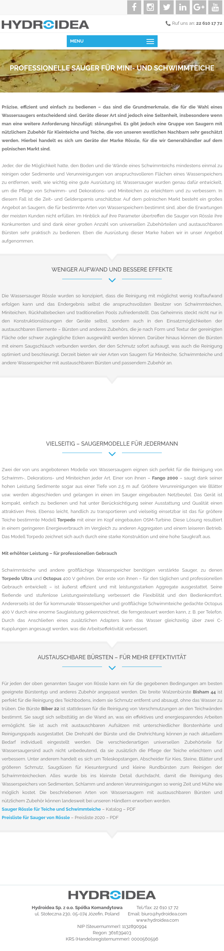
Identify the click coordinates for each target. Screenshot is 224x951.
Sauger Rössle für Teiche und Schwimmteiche (51, 809)
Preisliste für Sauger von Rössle (36, 817)
